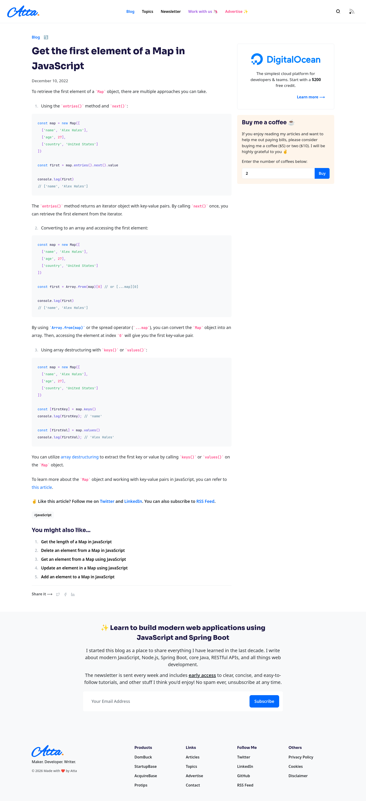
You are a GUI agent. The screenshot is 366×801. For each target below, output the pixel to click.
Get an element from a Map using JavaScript (83, 559)
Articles (193, 757)
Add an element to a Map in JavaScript (78, 576)
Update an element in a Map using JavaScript (84, 568)
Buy (322, 173)
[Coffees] (278, 173)
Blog (130, 11)
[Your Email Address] (165, 701)
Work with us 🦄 (203, 11)
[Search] (338, 12)
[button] (58, 594)
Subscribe (264, 701)
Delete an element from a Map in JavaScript (83, 550)
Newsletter (171, 11)
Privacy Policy (301, 757)
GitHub (243, 775)
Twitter (107, 501)
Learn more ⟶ (311, 97)
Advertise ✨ (236, 11)
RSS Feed (205, 501)
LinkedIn (133, 501)
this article (42, 487)
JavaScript (42, 515)
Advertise (194, 775)
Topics (147, 11)
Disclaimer (298, 775)
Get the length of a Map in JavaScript (76, 541)
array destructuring (80, 457)
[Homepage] (23, 11)
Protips (140, 785)
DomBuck (143, 757)
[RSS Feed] (352, 12)
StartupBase (145, 766)
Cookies (296, 766)
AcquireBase (145, 775)
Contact (193, 785)
